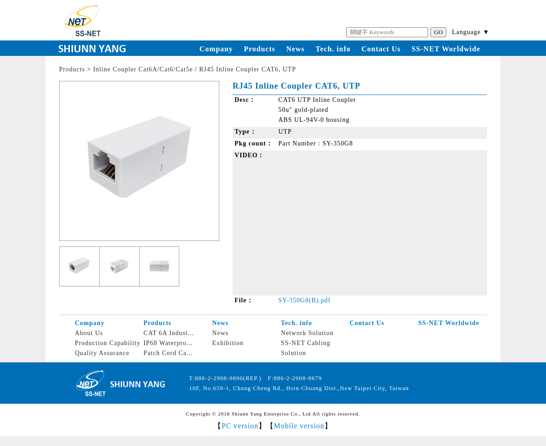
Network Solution (307, 333)
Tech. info (333, 49)
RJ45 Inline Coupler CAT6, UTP (247, 69)
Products (259, 49)
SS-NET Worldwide (445, 49)
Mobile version (299, 426)
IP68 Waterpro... (167, 343)
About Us (89, 333)
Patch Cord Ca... (167, 353)
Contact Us (380, 49)
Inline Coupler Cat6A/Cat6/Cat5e (143, 69)
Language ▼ (471, 32)
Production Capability (107, 343)
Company (216, 49)
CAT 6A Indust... (168, 333)
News (295, 49)
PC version (240, 426)
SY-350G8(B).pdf (304, 300)
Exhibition (227, 343)
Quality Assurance (102, 353)
